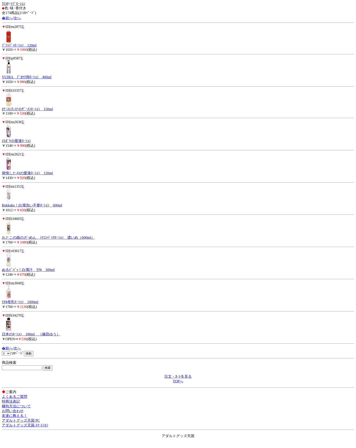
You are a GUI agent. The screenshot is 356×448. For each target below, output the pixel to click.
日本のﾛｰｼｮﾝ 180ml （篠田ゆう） (31, 334)
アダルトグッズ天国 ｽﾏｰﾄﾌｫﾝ (25, 425)
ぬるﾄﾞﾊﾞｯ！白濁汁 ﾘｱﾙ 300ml (28, 270)
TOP (5, 4)
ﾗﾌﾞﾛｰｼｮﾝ (18, 4)
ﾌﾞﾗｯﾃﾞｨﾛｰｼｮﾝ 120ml (19, 45)
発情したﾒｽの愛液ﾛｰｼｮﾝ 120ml (27, 173)
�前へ (7, 18)
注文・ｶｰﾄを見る (178, 376)
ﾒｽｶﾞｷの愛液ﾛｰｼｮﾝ (16, 141)
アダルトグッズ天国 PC (21, 420)
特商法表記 (11, 401)
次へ (17, 18)
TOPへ (178, 381)
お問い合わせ (13, 411)
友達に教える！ (14, 416)
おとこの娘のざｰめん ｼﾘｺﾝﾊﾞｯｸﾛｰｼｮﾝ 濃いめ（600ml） (48, 237)
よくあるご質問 (14, 397)
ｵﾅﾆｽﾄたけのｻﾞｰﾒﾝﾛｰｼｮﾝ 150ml (27, 109)
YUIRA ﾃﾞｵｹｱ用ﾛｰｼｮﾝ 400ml (27, 77)
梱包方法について (16, 406)
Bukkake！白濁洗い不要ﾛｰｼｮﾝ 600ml (32, 205)
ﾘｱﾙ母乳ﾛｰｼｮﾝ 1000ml (20, 302)
